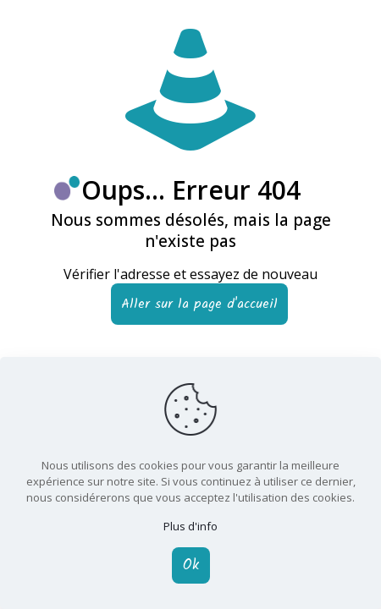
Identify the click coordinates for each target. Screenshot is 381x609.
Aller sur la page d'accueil (199, 304)
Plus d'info (190, 526)
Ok (191, 565)
